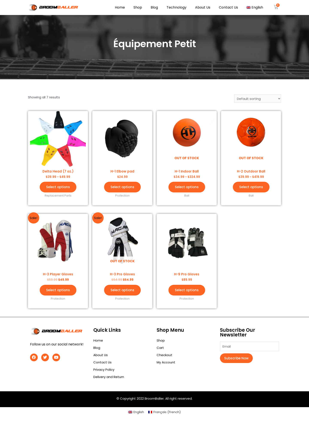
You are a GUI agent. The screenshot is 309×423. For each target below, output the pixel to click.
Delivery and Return (108, 377)
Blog (154, 7)
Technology (176, 7)
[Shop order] (257, 98)
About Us (202, 7)
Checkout (164, 355)
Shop (137, 7)
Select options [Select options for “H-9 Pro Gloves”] (187, 290)
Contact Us (228, 7)
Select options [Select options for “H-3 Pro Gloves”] (122, 290)
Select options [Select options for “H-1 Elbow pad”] (122, 187)
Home (120, 7)
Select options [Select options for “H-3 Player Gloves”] (58, 290)
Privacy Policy (103, 369)
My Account (166, 362)
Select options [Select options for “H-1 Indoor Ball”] (187, 187)
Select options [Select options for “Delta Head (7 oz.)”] (58, 187)
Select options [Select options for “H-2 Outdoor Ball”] (251, 187)
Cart (160, 347)
